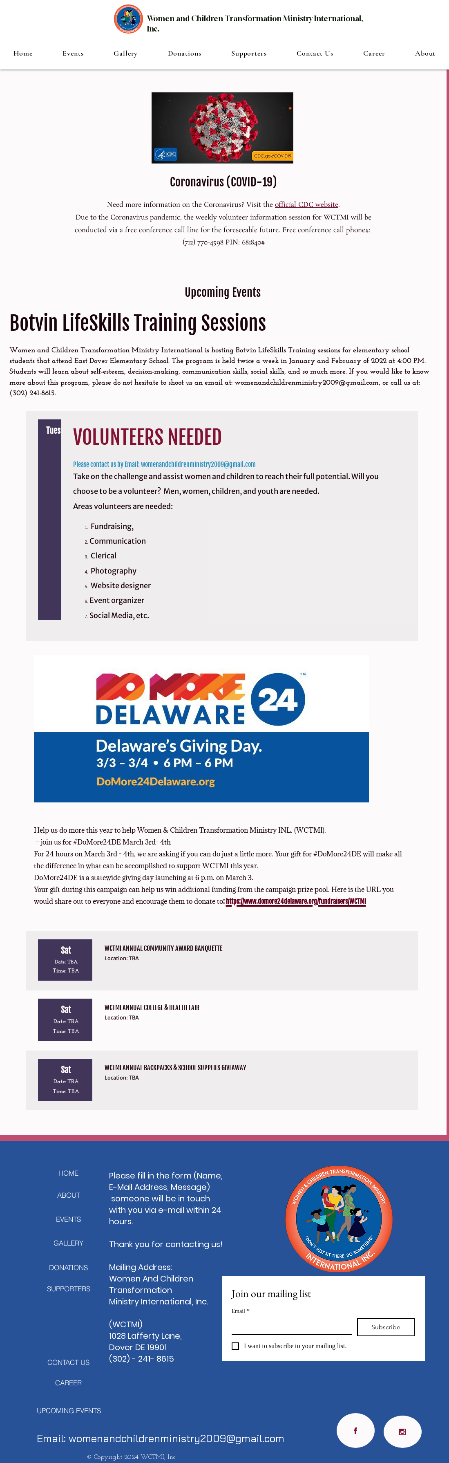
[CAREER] (69, 1382)
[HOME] (69, 1173)
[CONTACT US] (69, 1362)
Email (241, 1311)
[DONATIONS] (69, 1267)
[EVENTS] (69, 1219)
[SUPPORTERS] (69, 1288)
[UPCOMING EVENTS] (69, 1410)
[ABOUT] (69, 1195)
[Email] (289, 1326)
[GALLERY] (69, 1242)
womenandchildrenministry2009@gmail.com (307, 383)
